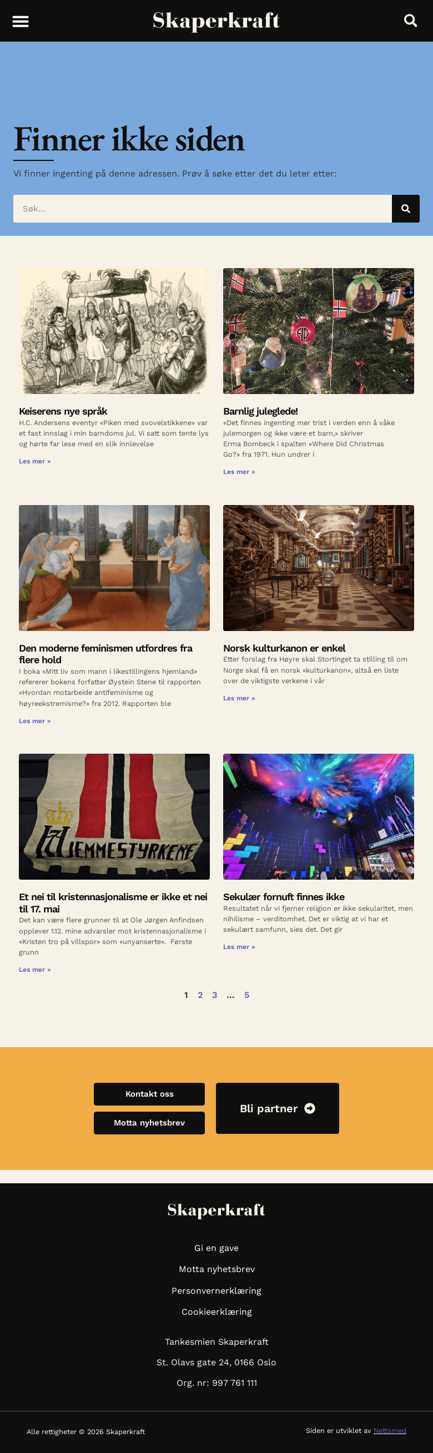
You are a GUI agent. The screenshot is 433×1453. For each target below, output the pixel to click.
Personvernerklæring (216, 1290)
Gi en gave (216, 1248)
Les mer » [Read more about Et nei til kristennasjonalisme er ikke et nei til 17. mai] (35, 969)
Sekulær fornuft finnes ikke (283, 896)
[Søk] (406, 209)
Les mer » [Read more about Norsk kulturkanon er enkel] (239, 698)
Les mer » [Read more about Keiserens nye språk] (35, 461)
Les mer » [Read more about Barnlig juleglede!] (239, 472)
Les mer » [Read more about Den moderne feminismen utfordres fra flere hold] (35, 721)
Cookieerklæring (217, 1311)
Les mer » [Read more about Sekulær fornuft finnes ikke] (239, 947)
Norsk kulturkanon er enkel (284, 648)
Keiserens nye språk (63, 411)
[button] (20, 21)
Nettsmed (390, 1430)
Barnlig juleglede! (260, 411)
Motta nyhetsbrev (217, 1269)
